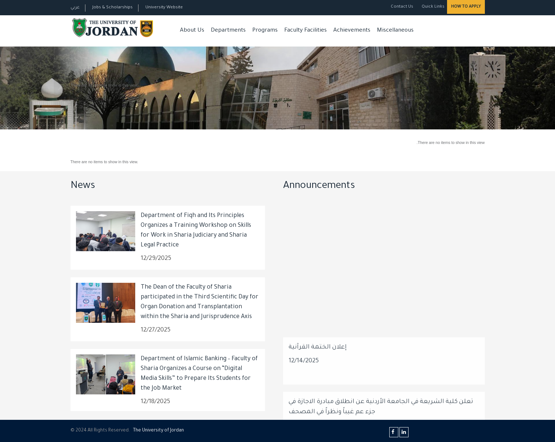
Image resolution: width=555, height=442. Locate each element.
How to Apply (466, 7)
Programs (265, 31)
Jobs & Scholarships (112, 7)
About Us (192, 31)
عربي (75, 7)
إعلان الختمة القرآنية (318, 410)
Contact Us (402, 7)
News (83, 186)
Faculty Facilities (305, 31)
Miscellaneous (395, 31)
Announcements (319, 186)
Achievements (351, 31)
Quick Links (433, 7)
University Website (164, 7)
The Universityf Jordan (158, 430)
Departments (228, 31)
